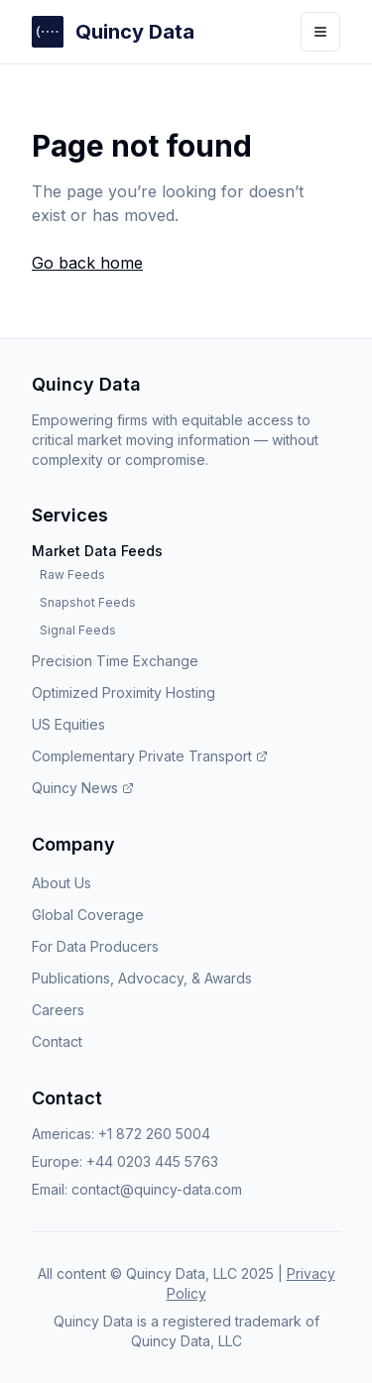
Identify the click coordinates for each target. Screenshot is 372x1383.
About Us (61, 882)
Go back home (87, 263)
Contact (57, 1041)
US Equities (68, 724)
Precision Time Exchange (115, 660)
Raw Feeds (72, 574)
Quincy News (83, 787)
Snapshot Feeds (88, 602)
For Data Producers (95, 946)
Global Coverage (88, 914)
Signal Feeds (78, 630)
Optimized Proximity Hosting (123, 692)
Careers (58, 1009)
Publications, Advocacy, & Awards (142, 978)
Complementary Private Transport (150, 756)
